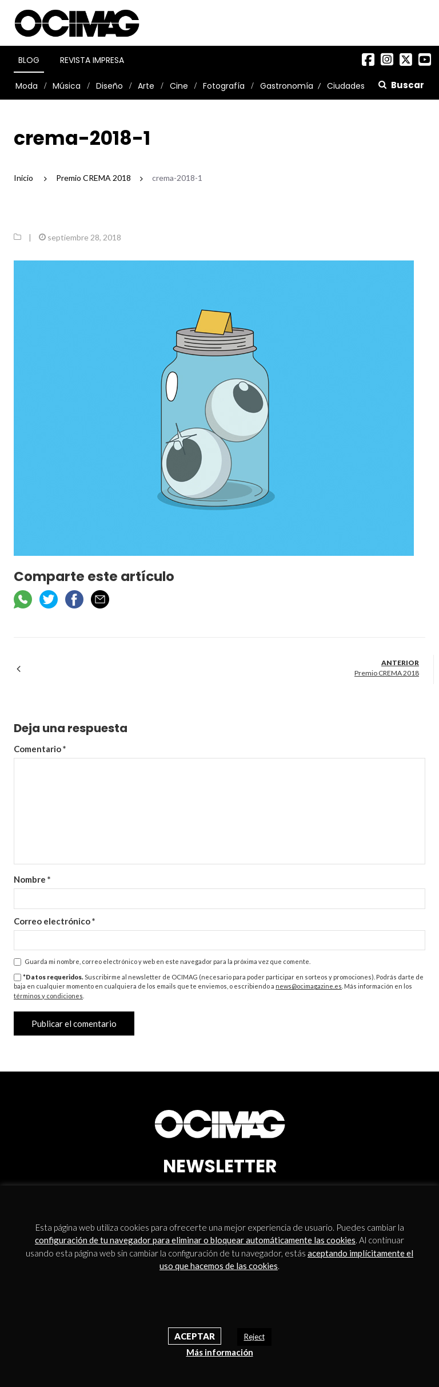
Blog (28, 60)
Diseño (109, 86)
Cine (179, 86)
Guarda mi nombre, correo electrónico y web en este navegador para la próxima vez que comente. (167, 961)
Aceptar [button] (194, 1336)
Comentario (40, 749)
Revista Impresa (92, 60)
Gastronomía (286, 86)
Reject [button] (254, 1336)
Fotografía (224, 86)
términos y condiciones (48, 995)
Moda (26, 86)
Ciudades (346, 86)
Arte (146, 86)
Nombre (32, 879)
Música (67, 86)
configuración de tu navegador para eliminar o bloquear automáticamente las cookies (195, 1240)
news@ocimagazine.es (309, 986)
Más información (219, 1352)
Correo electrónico (54, 921)
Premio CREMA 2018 (386, 673)
